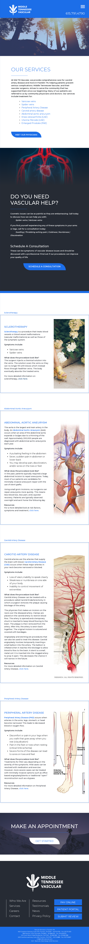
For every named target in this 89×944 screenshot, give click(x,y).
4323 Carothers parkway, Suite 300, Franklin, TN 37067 (35, 937)
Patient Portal (68, 909)
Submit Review (68, 916)
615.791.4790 (75, 13)
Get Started (44, 841)
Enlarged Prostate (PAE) (34, 123)
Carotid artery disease (33, 111)
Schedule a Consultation (45, 266)
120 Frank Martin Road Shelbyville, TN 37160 (35, 935)
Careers (14, 911)
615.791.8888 (56, 937)
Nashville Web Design (42, 941)
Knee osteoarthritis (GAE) (35, 117)
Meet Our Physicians (26, 135)
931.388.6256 (51, 933)
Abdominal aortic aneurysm (36, 114)
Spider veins (28, 104)
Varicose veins (29, 101)
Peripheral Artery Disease (35, 107)
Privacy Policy (41, 916)
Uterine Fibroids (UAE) (33, 120)
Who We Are (17, 900)
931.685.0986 (53, 935)
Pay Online (68, 902)
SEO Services (54, 941)
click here (22, 379)
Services (14, 905)
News (36, 911)
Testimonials (40, 905)
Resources (39, 900)
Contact (14, 916)
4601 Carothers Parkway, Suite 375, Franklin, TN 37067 (35, 931)
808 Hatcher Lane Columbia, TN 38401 (35, 933)
